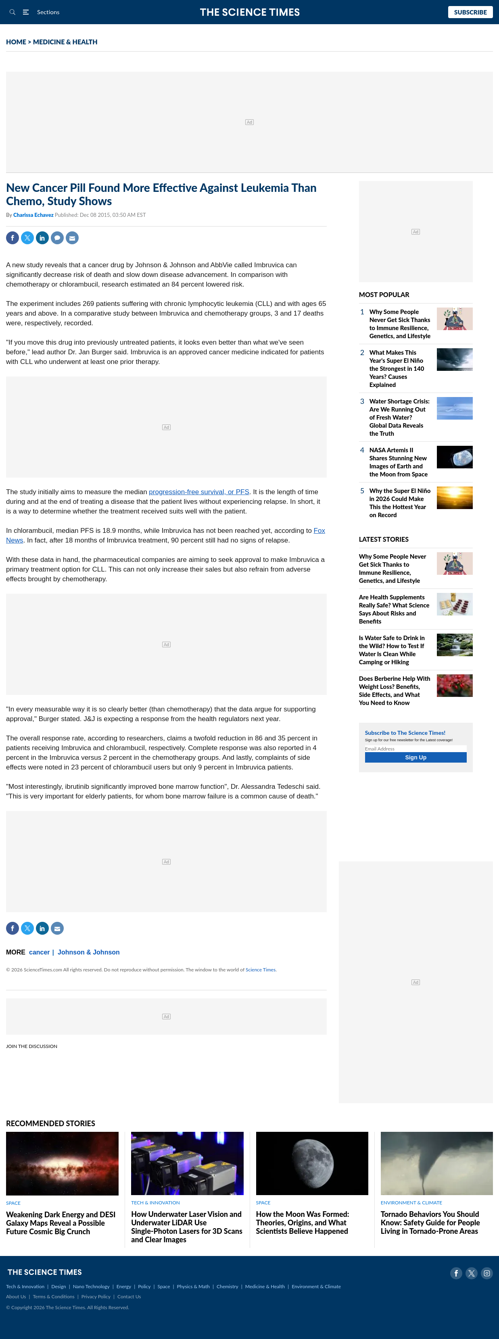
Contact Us (129, 1296)
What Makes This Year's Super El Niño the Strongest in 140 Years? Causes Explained (397, 368)
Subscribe (470, 12)
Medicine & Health (265, 1286)
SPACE (13, 1203)
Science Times (261, 970)
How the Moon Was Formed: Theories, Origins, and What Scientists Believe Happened (302, 1222)
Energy (124, 1286)
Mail (72, 237)
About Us (16, 1296)
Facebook (12, 237)
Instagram (487, 1273)
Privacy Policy (96, 1296)
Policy (144, 1286)
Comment (57, 237)
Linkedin (42, 237)
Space (164, 1286)
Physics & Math (193, 1286)
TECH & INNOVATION (155, 1203)
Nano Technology (91, 1286)
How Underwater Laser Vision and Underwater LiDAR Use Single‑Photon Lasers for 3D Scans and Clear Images (186, 1227)
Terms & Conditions (53, 1296)
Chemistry (227, 1286)
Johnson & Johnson (89, 952)
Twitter (27, 237)
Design (58, 1286)
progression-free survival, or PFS (199, 492)
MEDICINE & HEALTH (65, 42)
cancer (39, 952)
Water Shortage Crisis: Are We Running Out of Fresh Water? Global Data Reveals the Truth (400, 417)
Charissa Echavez (34, 215)
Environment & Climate (316, 1286)
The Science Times (249, 12)
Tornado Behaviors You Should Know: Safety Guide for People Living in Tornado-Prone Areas (430, 1222)
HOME (16, 42)
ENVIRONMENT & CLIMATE (411, 1203)
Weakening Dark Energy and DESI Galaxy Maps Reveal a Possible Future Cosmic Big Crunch (60, 1223)
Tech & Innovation (25, 1286)
